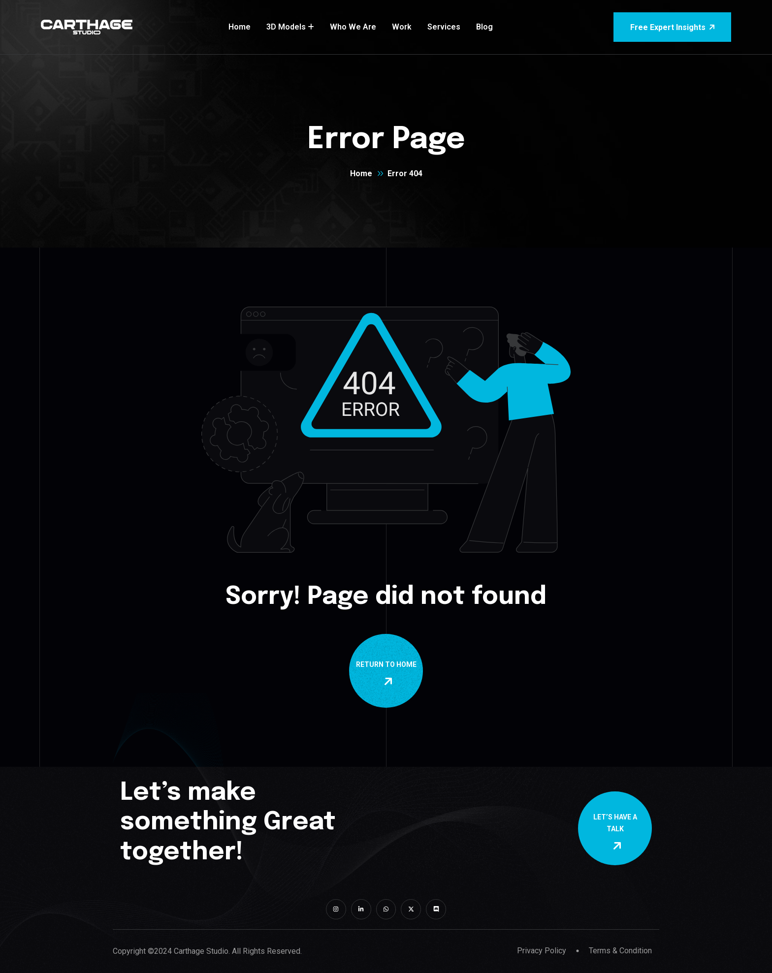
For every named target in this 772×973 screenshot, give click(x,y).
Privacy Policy (541, 950)
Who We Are (353, 26)
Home (239, 26)
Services (443, 26)
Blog (484, 26)
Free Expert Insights (672, 27)
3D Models (286, 26)
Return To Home (388, 673)
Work (402, 26)
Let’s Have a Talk (617, 832)
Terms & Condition (620, 950)
